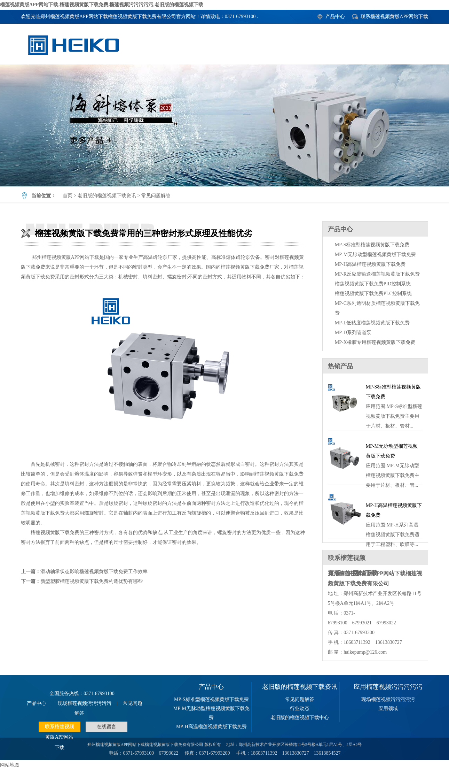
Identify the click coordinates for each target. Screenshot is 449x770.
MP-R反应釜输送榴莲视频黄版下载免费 (377, 274)
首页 (67, 195)
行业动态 (299, 708)
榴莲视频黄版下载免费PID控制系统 (373, 283)
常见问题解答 (156, 195)
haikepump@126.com (365, 652)
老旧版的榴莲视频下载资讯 (107, 195)
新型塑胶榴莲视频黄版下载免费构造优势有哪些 (91, 581)
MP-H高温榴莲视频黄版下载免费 (370, 264)
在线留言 (106, 726)
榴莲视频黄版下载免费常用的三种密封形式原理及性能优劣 (224, 125)
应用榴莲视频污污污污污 (388, 686)
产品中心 (335, 16)
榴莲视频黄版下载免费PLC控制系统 (373, 293)
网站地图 (9, 765)
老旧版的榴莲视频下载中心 (299, 717)
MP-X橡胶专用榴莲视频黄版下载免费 (375, 342)
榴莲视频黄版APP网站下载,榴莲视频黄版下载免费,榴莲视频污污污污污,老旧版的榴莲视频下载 (101, 4)
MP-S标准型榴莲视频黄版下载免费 (372, 244)
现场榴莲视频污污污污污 (84, 703)
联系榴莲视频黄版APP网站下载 (394, 16)
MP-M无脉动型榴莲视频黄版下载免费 (375, 254)
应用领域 (388, 708)
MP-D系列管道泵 (353, 332)
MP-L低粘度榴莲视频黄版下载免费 (372, 322)
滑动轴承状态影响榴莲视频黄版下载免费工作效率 (94, 571)
